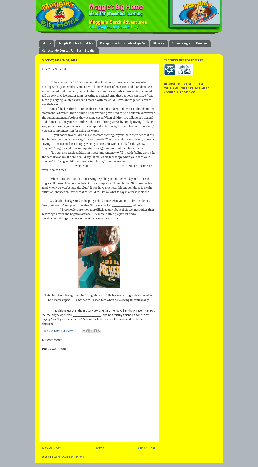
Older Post (146, 448)
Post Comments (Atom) (71, 456)
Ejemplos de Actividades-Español (123, 43)
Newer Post (51, 448)
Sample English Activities (75, 43)
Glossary (159, 43)
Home (47, 43)
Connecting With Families (189, 43)
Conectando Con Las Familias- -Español (68, 50)
